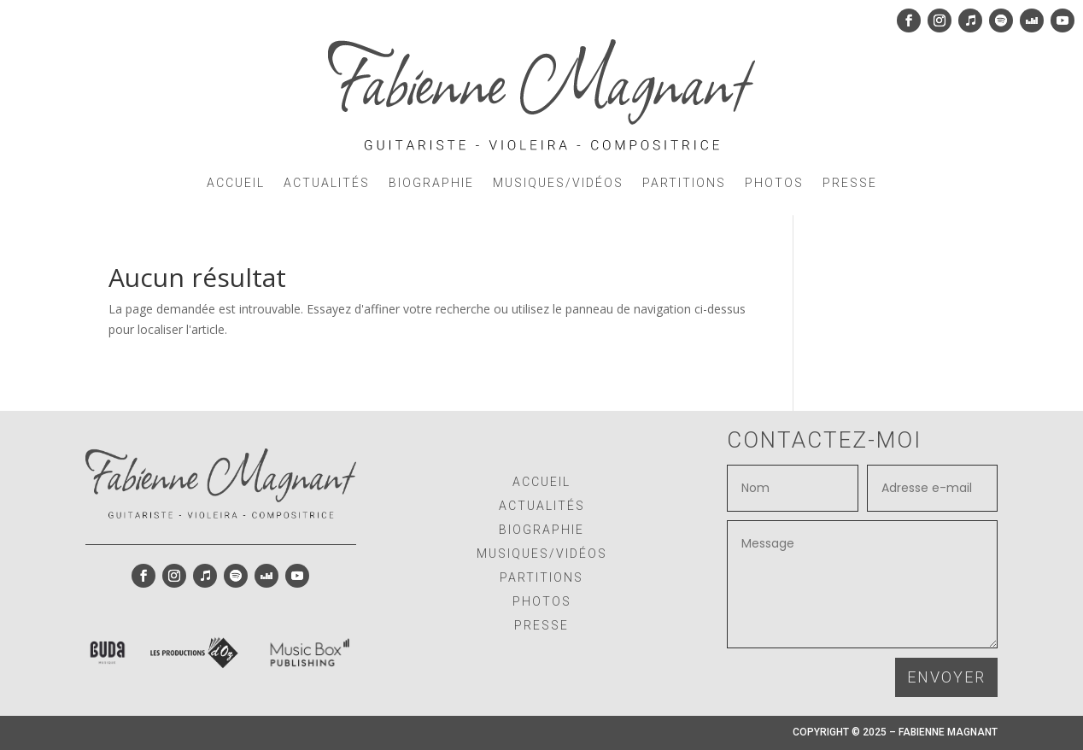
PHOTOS (774, 183)
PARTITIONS (684, 183)
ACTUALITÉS (327, 183)
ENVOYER (946, 677)
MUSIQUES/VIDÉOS (558, 183)
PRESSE (849, 183)
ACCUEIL (236, 183)
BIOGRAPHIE (431, 183)
